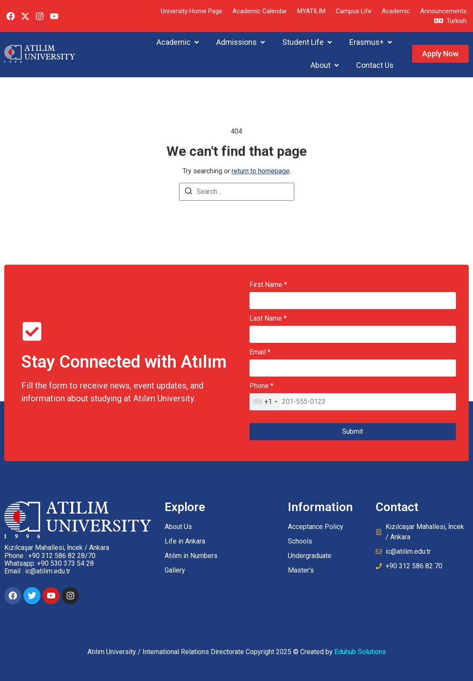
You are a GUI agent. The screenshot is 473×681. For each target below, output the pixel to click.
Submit (352, 431)
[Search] (188, 192)
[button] (178, 42)
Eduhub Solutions (360, 652)
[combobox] (265, 402)
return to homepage (261, 171)
